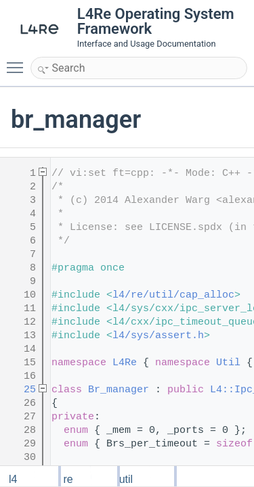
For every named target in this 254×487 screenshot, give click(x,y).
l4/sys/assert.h (158, 336)
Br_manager (118, 390)
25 (20, 390)
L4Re (124, 363)
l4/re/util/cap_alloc (173, 295)
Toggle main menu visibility (18, 61)
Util (228, 363)
